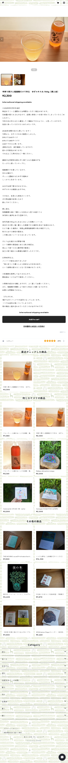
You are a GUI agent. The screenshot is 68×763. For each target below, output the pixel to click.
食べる (4, 659)
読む (3, 673)
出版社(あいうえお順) (10, 680)
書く (3, 709)
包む (3, 694)
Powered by (34, 741)
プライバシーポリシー (11, 729)
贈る (3, 687)
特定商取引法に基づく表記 (13, 733)
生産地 (4, 702)
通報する (63, 332)
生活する (5, 666)
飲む (3, 652)
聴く (3, 716)
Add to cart (34, 319)
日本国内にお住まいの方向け (34, 326)
